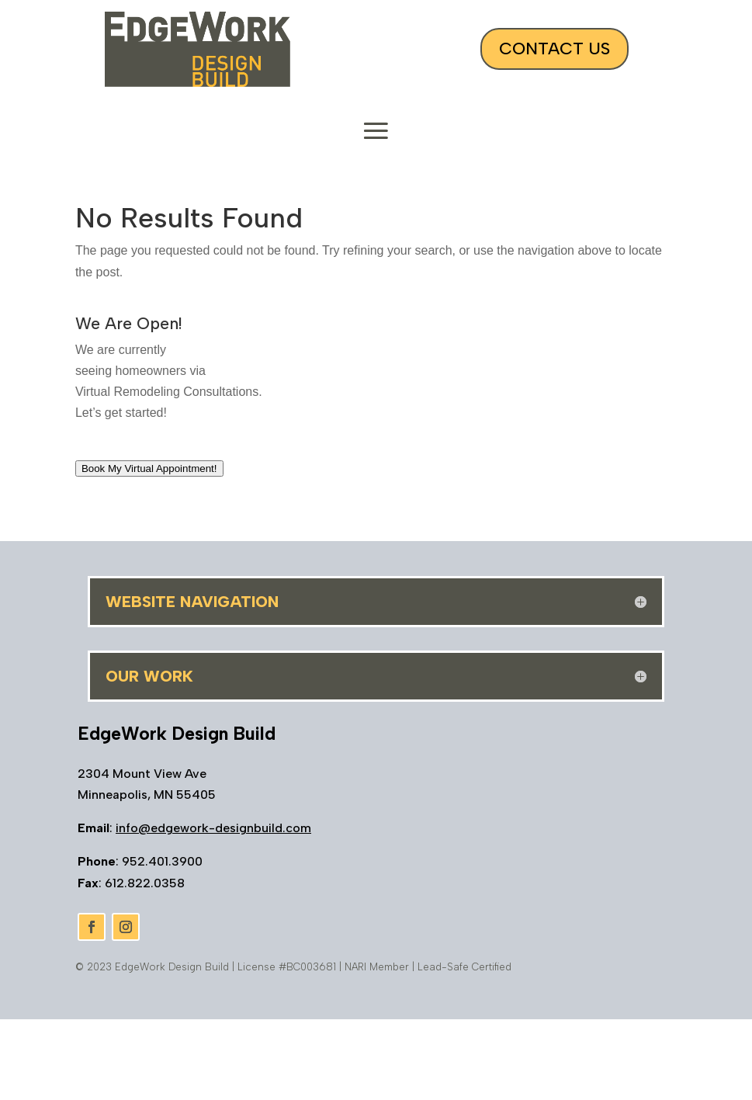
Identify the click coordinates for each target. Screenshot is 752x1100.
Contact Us (554, 48)
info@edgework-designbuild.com (213, 828)
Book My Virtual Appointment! (149, 468)
